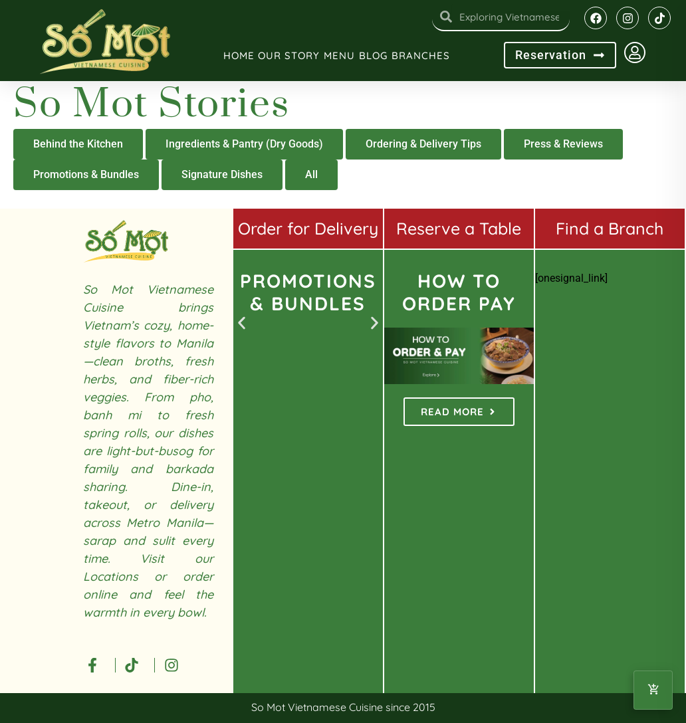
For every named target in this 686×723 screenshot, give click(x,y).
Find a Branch (609, 228)
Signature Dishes (222, 174)
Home (239, 55)
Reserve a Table (458, 228)
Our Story (289, 55)
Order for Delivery (308, 228)
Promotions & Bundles (86, 174)
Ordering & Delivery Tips (423, 144)
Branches (421, 55)
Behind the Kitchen (78, 144)
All (311, 174)
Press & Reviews (563, 144)
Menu (339, 55)
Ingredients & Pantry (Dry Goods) (244, 144)
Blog (373, 55)
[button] (241, 323)
